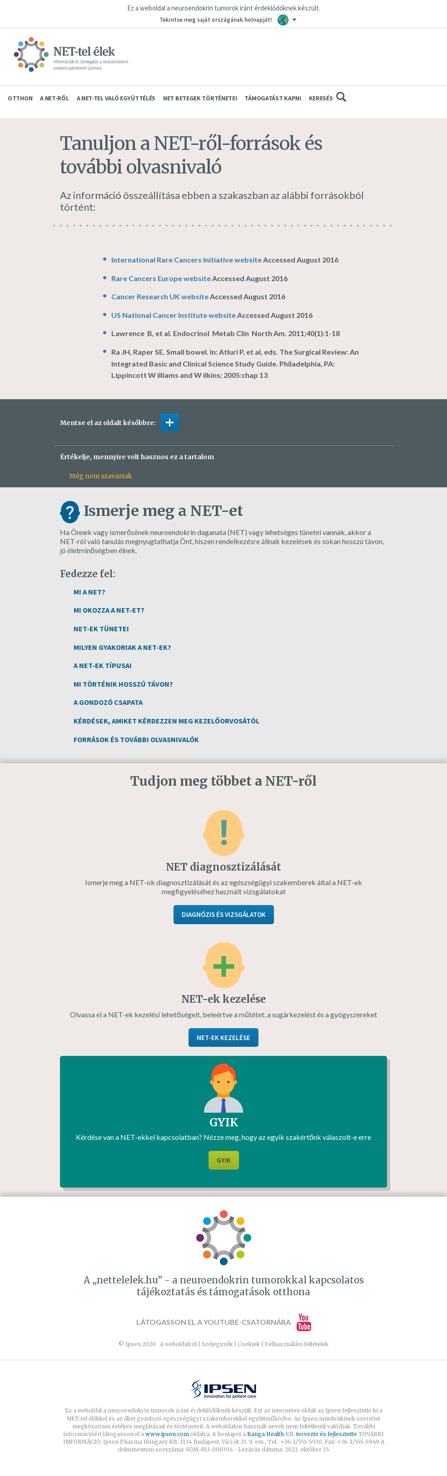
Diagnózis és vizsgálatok (224, 914)
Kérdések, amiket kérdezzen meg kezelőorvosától (166, 720)
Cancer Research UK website (160, 296)
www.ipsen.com (167, 1434)
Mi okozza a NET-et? (109, 609)
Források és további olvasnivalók (136, 739)
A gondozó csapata (108, 702)
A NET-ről (54, 98)
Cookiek (249, 1344)
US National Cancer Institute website (173, 315)
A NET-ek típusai (103, 665)
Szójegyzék (217, 1344)
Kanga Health (265, 1434)
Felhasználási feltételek (296, 1344)
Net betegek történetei (200, 98)
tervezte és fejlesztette (326, 1434)
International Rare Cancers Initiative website (186, 259)
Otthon (20, 98)
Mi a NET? (89, 591)
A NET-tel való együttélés (116, 98)
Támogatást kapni (272, 98)
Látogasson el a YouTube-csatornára (223, 1322)
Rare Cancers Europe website (161, 278)
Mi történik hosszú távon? (123, 683)
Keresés (327, 97)
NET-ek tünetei (101, 628)
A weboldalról (178, 1344)
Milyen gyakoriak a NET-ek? (122, 647)
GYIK (224, 1160)
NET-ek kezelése (223, 1037)
